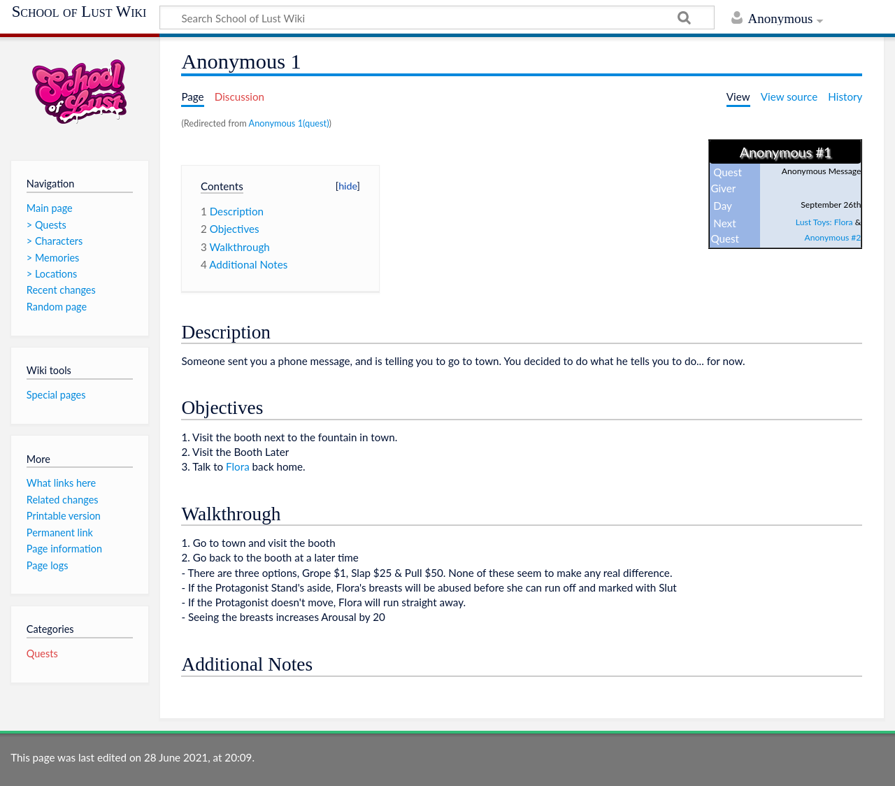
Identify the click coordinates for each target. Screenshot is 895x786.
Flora (238, 466)
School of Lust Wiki (79, 12)
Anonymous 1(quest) (289, 123)
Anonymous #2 (832, 237)
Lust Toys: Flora (824, 222)
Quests (42, 653)
